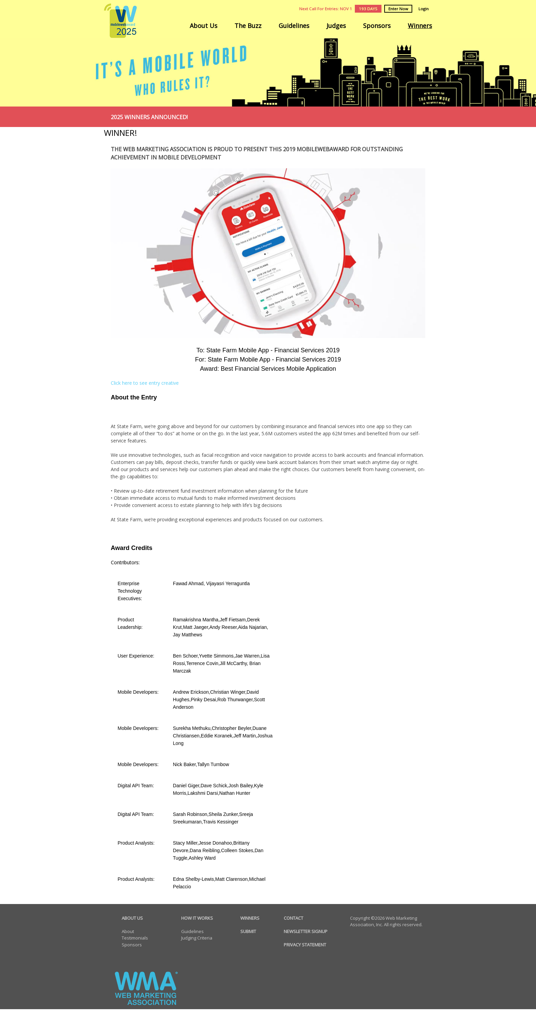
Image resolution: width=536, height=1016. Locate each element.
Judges (336, 26)
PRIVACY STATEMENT (305, 945)
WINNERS (249, 918)
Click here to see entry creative (145, 383)
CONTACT (293, 918)
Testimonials (135, 938)
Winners (420, 26)
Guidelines (294, 26)
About (128, 931)
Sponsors (377, 26)
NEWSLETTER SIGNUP (305, 931)
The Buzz (248, 26)
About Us (203, 26)
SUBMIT (248, 931)
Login (423, 8)
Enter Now (398, 8)
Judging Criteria (196, 938)
